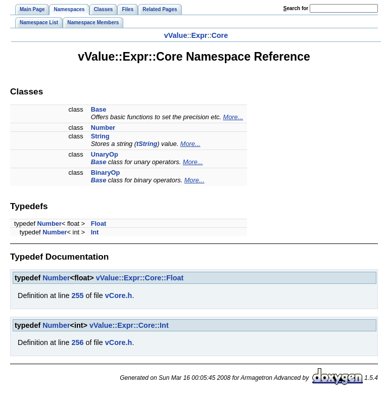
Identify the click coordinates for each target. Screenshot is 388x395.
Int (95, 232)
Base (99, 109)
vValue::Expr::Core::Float (140, 278)
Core (219, 35)
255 (77, 295)
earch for (296, 8)
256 (77, 342)
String (100, 136)
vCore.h (118, 295)
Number (103, 127)
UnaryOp (104, 154)
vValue (175, 35)
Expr (199, 35)
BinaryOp (105, 172)
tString (146, 143)
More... (233, 117)
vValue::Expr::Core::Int (129, 325)
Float (99, 223)
